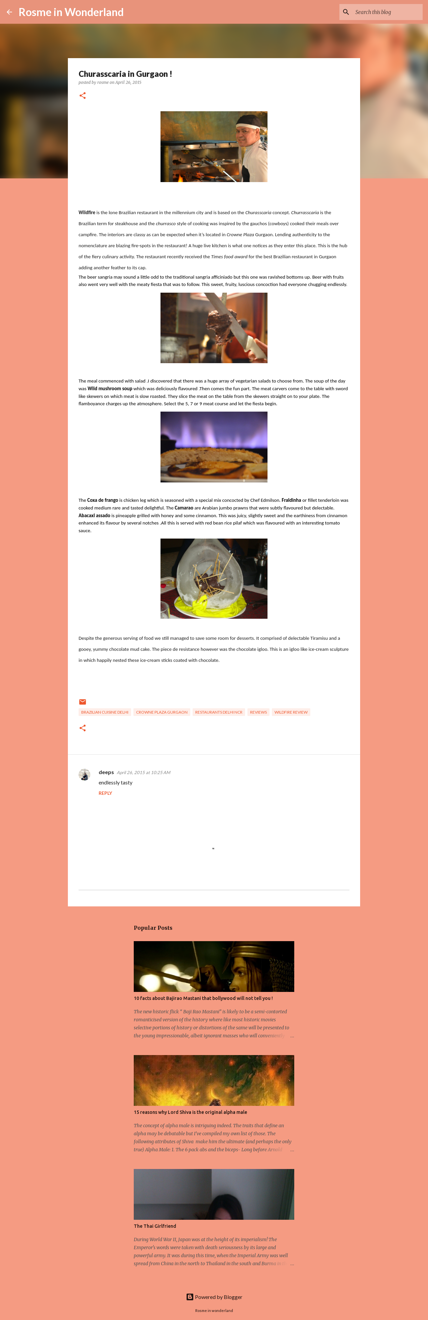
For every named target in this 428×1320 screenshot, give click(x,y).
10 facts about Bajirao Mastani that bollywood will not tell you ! (203, 998)
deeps (106, 772)
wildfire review (291, 712)
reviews (258, 712)
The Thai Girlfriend (155, 1226)
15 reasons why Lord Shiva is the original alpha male (190, 1112)
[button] (83, 96)
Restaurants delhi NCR (218, 712)
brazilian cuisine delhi (104, 712)
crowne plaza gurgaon (162, 712)
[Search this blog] (387, 12)
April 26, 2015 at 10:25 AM (143, 772)
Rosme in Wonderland (71, 11)
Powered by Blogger (214, 1297)
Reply (105, 793)
